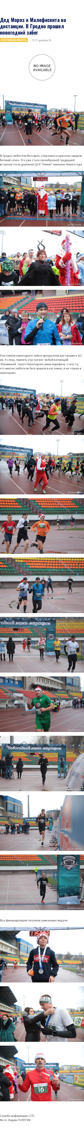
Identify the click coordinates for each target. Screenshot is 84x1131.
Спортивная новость (14, 40)
